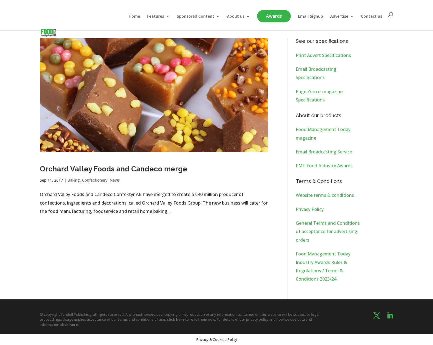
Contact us (371, 16)
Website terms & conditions (325, 195)
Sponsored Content (195, 16)
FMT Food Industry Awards (324, 166)
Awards (274, 16)
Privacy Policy (310, 209)
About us (235, 16)
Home (134, 16)
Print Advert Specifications (323, 55)
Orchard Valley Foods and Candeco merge (113, 169)
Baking (73, 180)
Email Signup (310, 16)
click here (175, 319)
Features (155, 16)
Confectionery (94, 180)
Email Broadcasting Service (324, 152)
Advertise (339, 16)
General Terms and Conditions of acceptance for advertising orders (328, 231)
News (115, 180)
